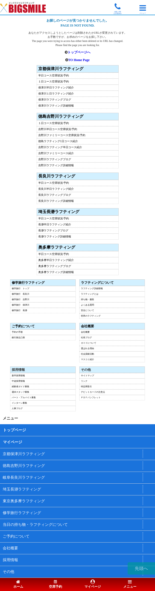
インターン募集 (19, 403)
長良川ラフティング (56, 176)
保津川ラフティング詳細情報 (56, 105)
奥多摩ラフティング (56, 247)
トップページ (14, 430)
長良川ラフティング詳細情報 (56, 201)
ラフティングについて (97, 282)
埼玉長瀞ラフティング (58, 212)
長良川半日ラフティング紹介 (56, 189)
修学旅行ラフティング (28, 282)
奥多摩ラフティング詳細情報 (56, 272)
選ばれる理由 (87, 349)
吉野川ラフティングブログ (54, 159)
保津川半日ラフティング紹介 (56, 87)
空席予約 (55, 584)
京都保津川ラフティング (60, 69)
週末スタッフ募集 (20, 392)
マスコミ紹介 (87, 359)
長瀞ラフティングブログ (53, 230)
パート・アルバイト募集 (24, 398)
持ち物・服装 (87, 300)
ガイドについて (88, 343)
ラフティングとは (89, 294)
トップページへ (79, 52)
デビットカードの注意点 (93, 392)
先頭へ (141, 568)
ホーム (18, 584)
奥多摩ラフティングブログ (54, 266)
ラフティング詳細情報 (92, 289)
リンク (84, 381)
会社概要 (87, 326)
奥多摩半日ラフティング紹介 (56, 260)
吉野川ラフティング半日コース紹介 (60, 147)
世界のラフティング (91, 316)
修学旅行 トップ (20, 289)
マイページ (12, 442)
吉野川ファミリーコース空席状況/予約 (62, 135)
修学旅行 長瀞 (19, 310)
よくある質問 (87, 305)
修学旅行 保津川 (20, 305)
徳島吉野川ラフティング (60, 116)
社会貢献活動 (87, 354)
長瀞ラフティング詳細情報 (54, 236)
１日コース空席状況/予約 (53, 81)
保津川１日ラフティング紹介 (56, 93)
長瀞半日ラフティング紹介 (54, 224)
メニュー (129, 584)
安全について (87, 310)
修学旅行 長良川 (20, 294)
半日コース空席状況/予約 (53, 75)
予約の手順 (17, 332)
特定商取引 (86, 387)
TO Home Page (78, 60)
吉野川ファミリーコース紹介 (56, 153)
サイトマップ (87, 376)
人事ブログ (17, 409)
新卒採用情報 (18, 376)
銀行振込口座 (18, 338)
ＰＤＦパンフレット (91, 398)
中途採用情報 (18, 381)
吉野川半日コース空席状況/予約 (57, 129)
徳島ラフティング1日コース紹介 (58, 141)
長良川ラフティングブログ (54, 195)
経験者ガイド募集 (20, 387)
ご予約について (23, 326)
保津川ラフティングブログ (54, 99)
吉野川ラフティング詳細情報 (56, 165)
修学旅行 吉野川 (20, 300)
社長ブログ (86, 338)
